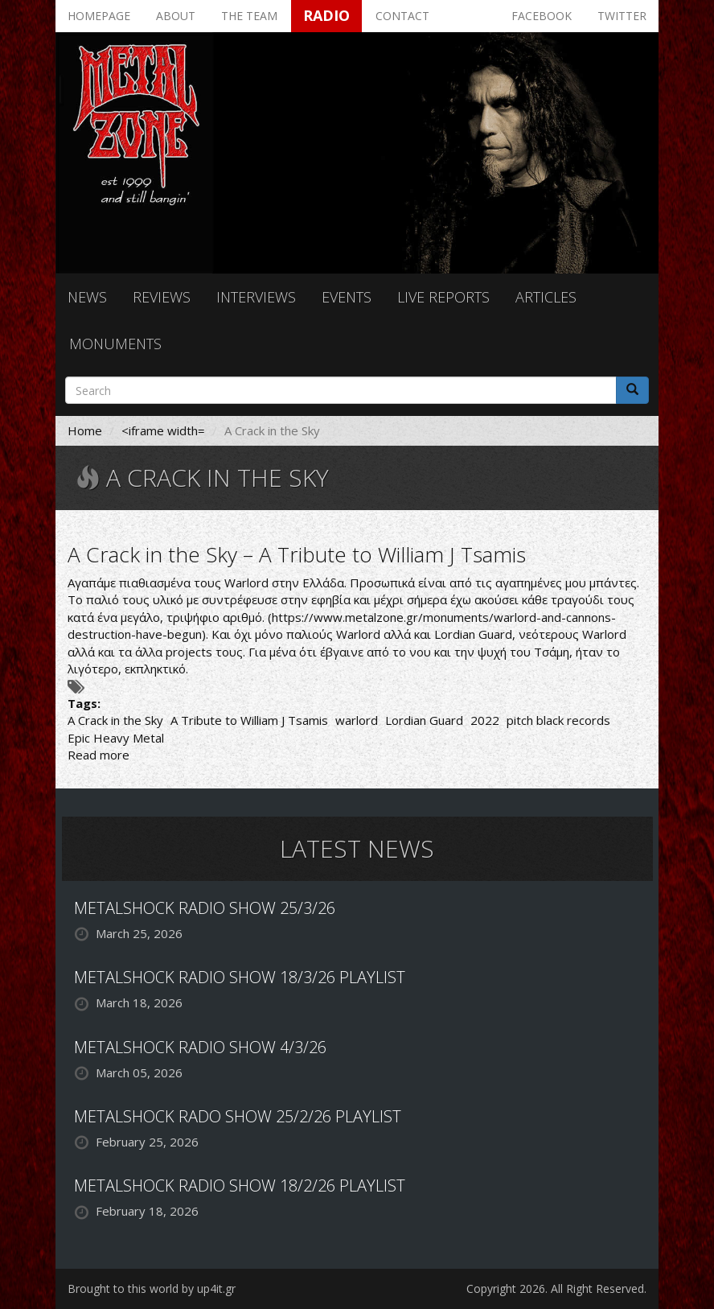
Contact (402, 15)
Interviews (256, 297)
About (175, 15)
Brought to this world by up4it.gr (152, 1288)
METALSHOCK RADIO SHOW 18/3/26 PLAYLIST (239, 977)
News (87, 297)
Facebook (541, 15)
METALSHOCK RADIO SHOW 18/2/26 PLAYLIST (239, 1185)
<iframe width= (163, 430)
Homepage (99, 15)
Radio (326, 15)
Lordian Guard (424, 720)
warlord (356, 720)
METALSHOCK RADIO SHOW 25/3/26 (204, 908)
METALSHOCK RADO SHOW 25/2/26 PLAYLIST (237, 1116)
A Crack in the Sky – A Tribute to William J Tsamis (297, 554)
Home (85, 430)
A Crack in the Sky (115, 720)
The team (249, 15)
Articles (546, 297)
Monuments (115, 343)
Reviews (162, 297)
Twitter (621, 15)
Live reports (443, 297)
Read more (98, 755)
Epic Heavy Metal (116, 738)
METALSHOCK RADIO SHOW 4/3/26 (200, 1047)
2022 (484, 720)
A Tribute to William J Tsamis (249, 720)
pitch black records (558, 720)
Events (346, 297)
